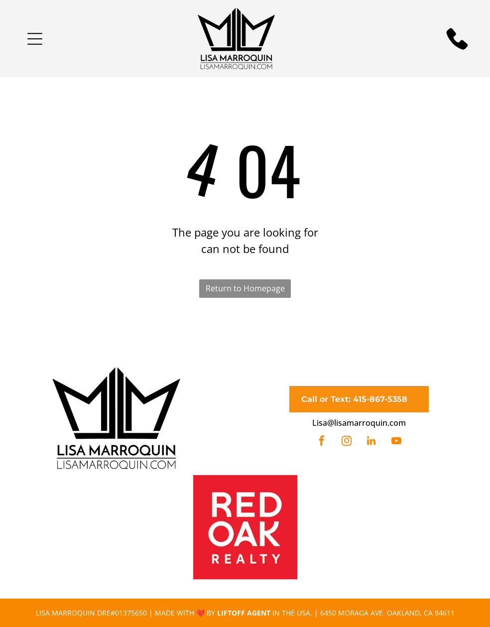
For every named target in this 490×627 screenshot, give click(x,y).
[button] (34, 38)
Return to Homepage (245, 288)
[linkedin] (371, 442)
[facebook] (321, 442)
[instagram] (346, 442)
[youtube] (396, 442)
